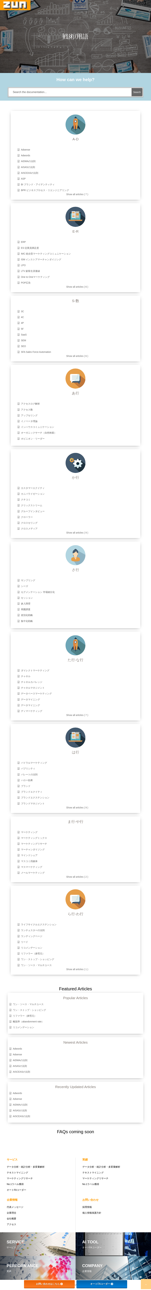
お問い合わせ (90, 1199)
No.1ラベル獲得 (15, 1184)
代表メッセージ (15, 1207)
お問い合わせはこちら (49, 1283)
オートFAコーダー (16, 1190)
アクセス (11, 1224)
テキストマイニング (17, 1172)
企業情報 (12, 1199)
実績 (85, 1159)
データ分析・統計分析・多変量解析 (26, 1166)
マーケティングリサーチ (20, 1178)
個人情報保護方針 (91, 1212)
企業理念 (11, 1212)
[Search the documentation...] (70, 92)
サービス (12, 1159)
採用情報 (87, 1207)
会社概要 (11, 1218)
